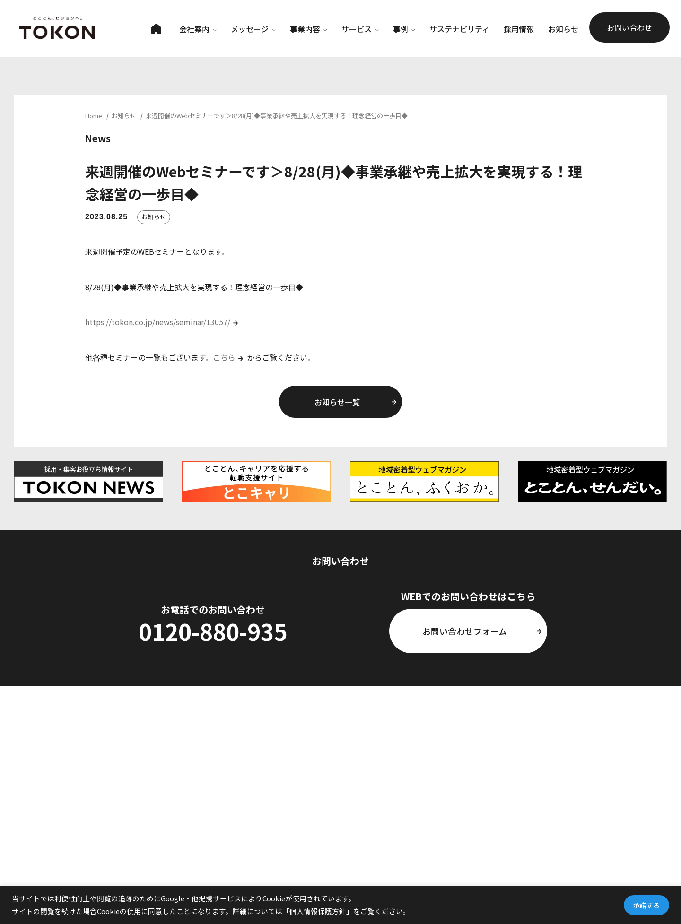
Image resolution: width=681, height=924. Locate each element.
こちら (224, 357)
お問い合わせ (629, 27)
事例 (404, 29)
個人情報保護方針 (317, 911)
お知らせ (563, 29)
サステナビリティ (459, 29)
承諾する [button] (646, 905)
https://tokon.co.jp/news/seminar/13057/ (157, 322)
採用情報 (519, 29)
